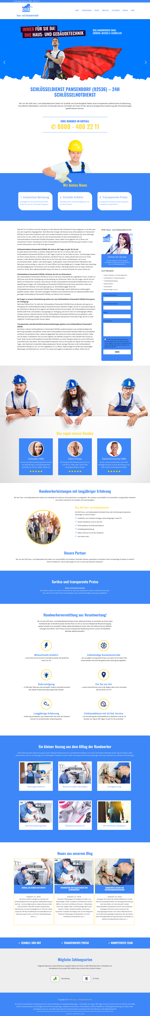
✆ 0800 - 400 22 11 (75, 126)
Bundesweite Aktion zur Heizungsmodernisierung (114, 889)
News (133, 10)
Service (125, 10)
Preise (97, 10)
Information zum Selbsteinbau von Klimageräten (74, 889)
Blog (83, 1014)
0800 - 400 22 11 (34, 1)
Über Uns (105, 10)
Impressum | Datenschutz (73, 1014)
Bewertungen (87, 10)
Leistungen (116, 10)
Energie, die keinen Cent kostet (33, 888)
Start (77, 10)
